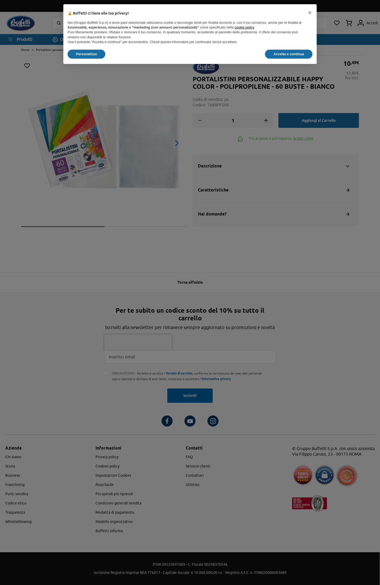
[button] (310, 12)
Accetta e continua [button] (288, 54)
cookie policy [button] (244, 27)
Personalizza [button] (86, 54)
